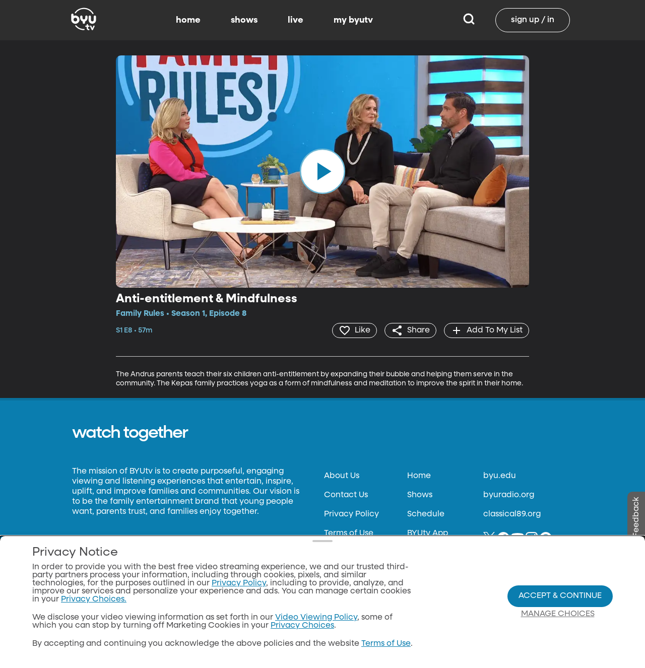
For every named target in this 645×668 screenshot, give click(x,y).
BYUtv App (427, 533)
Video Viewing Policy (316, 618)
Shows (419, 495)
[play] (322, 171)
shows (244, 20)
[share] (410, 330)
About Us (341, 476)
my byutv (353, 20)
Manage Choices (558, 614)
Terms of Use (348, 533)
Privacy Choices (302, 626)
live (295, 20)
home (188, 20)
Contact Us (346, 495)
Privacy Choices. (93, 599)
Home (419, 476)
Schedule (425, 514)
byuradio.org (508, 495)
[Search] (468, 20)
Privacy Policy (351, 514)
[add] (486, 330)
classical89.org (512, 514)
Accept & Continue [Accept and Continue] (560, 596)
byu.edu (499, 476)
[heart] (354, 330)
